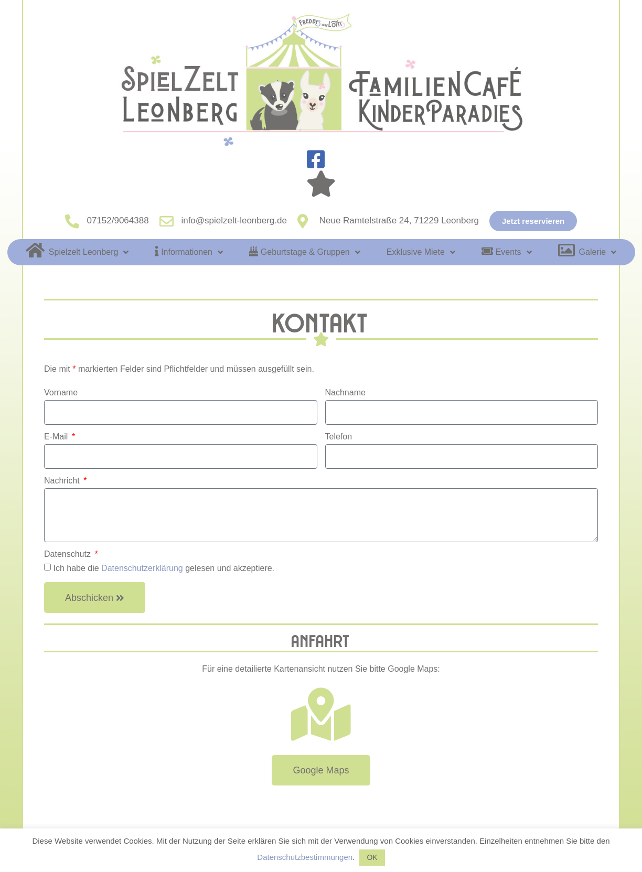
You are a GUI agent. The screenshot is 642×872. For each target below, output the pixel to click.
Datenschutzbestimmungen (304, 857)
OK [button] (372, 857)
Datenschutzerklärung (142, 568)
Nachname (345, 393)
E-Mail (57, 437)
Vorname (61, 393)
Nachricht (63, 481)
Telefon (338, 437)
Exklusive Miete (421, 252)
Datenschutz (68, 554)
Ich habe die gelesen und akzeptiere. (163, 568)
